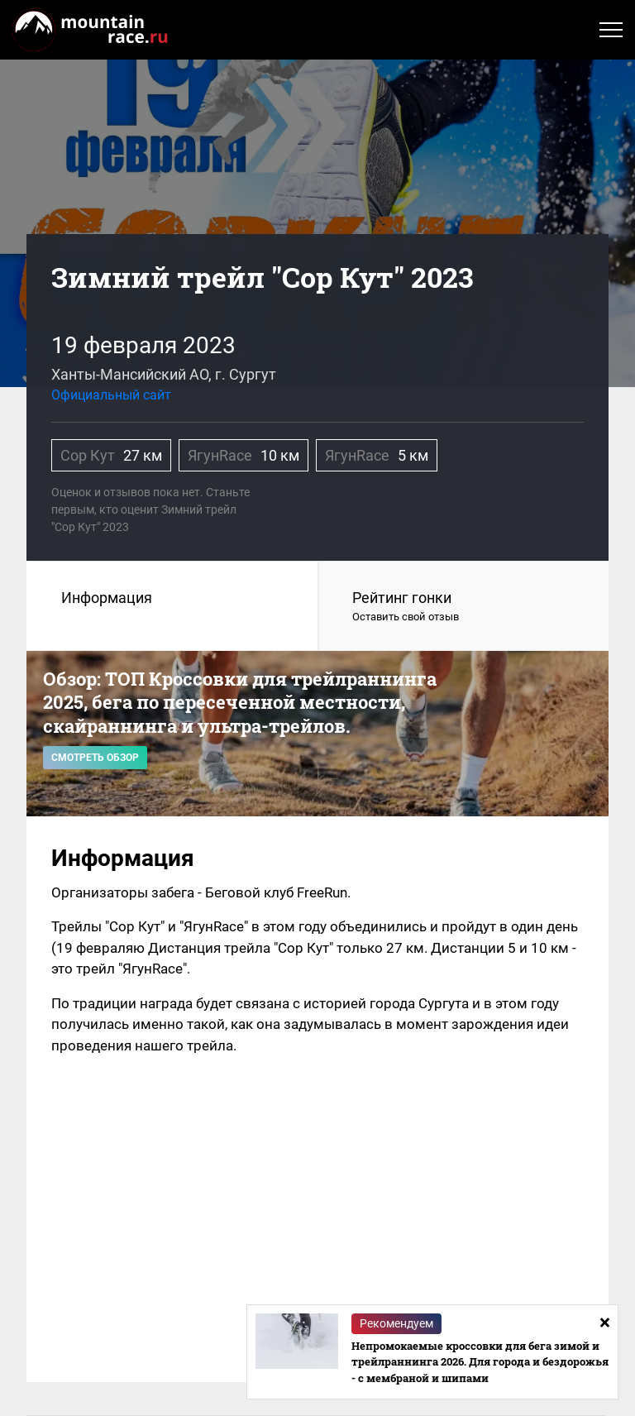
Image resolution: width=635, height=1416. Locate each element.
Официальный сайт (111, 395)
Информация (106, 597)
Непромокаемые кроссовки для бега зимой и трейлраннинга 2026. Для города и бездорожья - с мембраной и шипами (480, 1361)
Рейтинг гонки (463, 607)
